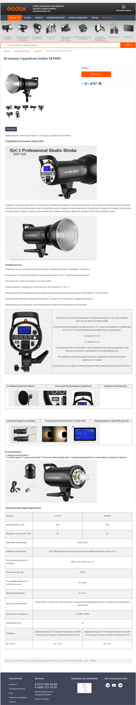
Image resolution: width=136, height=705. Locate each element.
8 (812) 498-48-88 (46, 684)
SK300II (57, 516)
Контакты (13, 685)
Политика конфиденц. (18, 698)
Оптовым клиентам (17, 689)
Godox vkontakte (42, 699)
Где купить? (96, 74)
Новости (12, 702)
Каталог (15, 18)
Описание (11, 129)
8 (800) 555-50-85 (46, 687)
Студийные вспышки (22, 51)
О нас (11, 693)
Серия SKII (38, 51)
